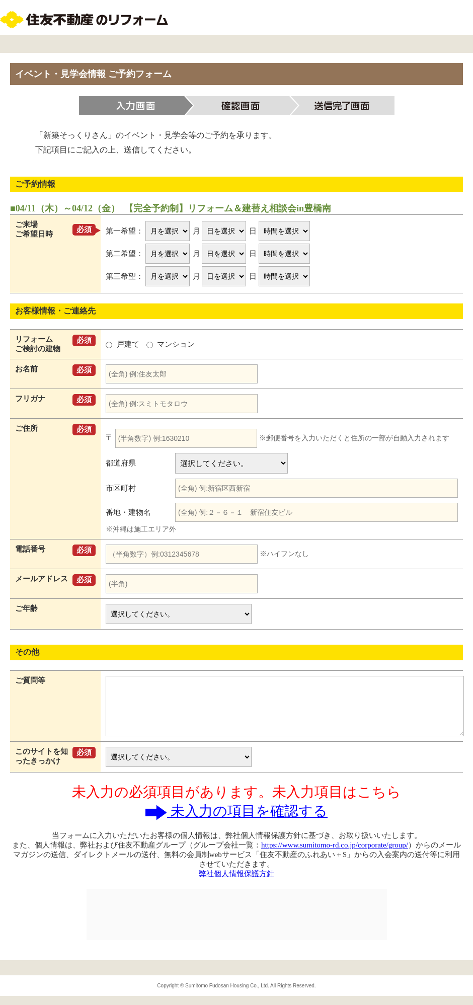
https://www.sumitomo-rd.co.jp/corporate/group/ (334, 845)
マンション (170, 344)
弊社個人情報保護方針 (236, 874)
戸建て (123, 344)
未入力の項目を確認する (236, 811)
